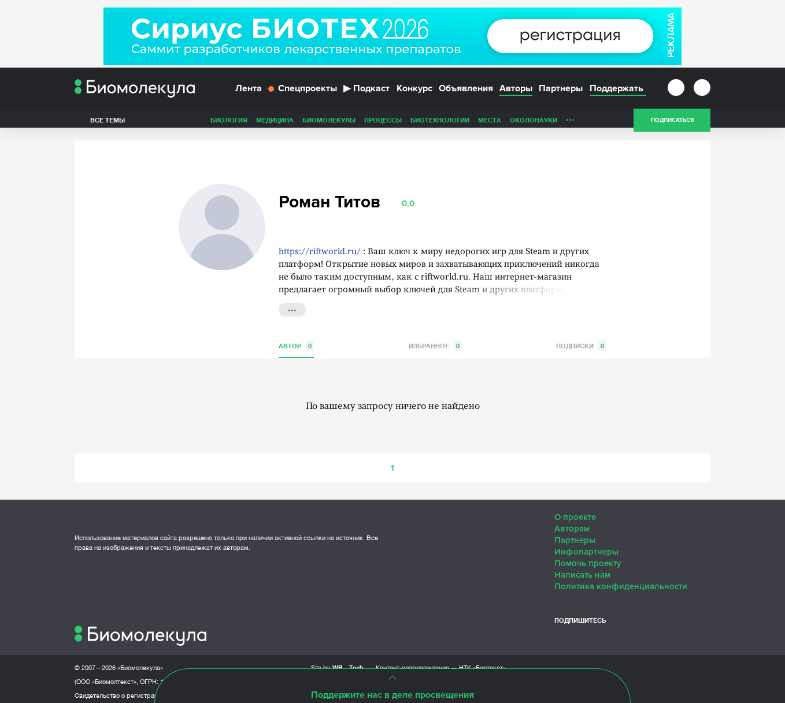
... (570, 120)
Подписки (581, 340)
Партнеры (561, 91)
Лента (248, 91)
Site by (337, 662)
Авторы (515, 91)
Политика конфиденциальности (620, 581)
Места (489, 123)
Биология (228, 123)
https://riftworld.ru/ (320, 247)
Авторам (572, 523)
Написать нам (582, 569)
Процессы (383, 123)
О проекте (575, 512)
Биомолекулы (329, 123)
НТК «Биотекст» (482, 662)
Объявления (466, 91)
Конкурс (414, 91)
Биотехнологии (439, 123)
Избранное (435, 340)
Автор (296, 340)
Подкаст (366, 91)
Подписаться (672, 123)
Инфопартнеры (586, 546)
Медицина (275, 123)
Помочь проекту (587, 558)
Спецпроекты (302, 91)
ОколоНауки (533, 123)
